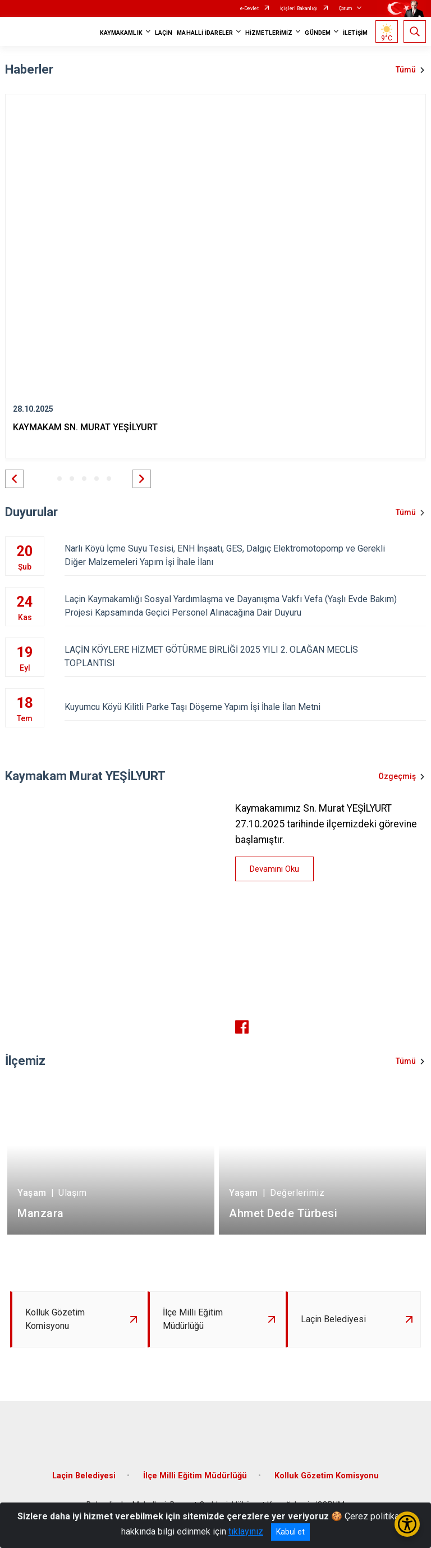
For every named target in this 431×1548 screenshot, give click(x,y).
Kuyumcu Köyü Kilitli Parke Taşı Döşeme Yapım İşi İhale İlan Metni (245, 707)
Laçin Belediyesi (84, 1476)
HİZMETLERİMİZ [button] (268, 33)
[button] (14, 479)
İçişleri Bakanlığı (299, 8)
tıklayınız (245, 1531)
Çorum (345, 8)
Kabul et (290, 1531)
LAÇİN (164, 33)
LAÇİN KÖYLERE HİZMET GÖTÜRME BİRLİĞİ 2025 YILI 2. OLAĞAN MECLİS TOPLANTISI (245, 656)
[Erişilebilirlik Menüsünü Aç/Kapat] (407, 1524)
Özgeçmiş (397, 776)
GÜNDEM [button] (318, 33)
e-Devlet (249, 8)
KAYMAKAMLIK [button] (121, 33)
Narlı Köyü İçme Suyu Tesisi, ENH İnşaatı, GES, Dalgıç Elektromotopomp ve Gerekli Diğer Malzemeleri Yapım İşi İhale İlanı (245, 555)
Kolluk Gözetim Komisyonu (326, 1476)
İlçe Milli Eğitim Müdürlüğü (195, 1476)
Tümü (406, 69)
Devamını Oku (274, 869)
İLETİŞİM (355, 33)
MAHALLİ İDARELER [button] (205, 33)
